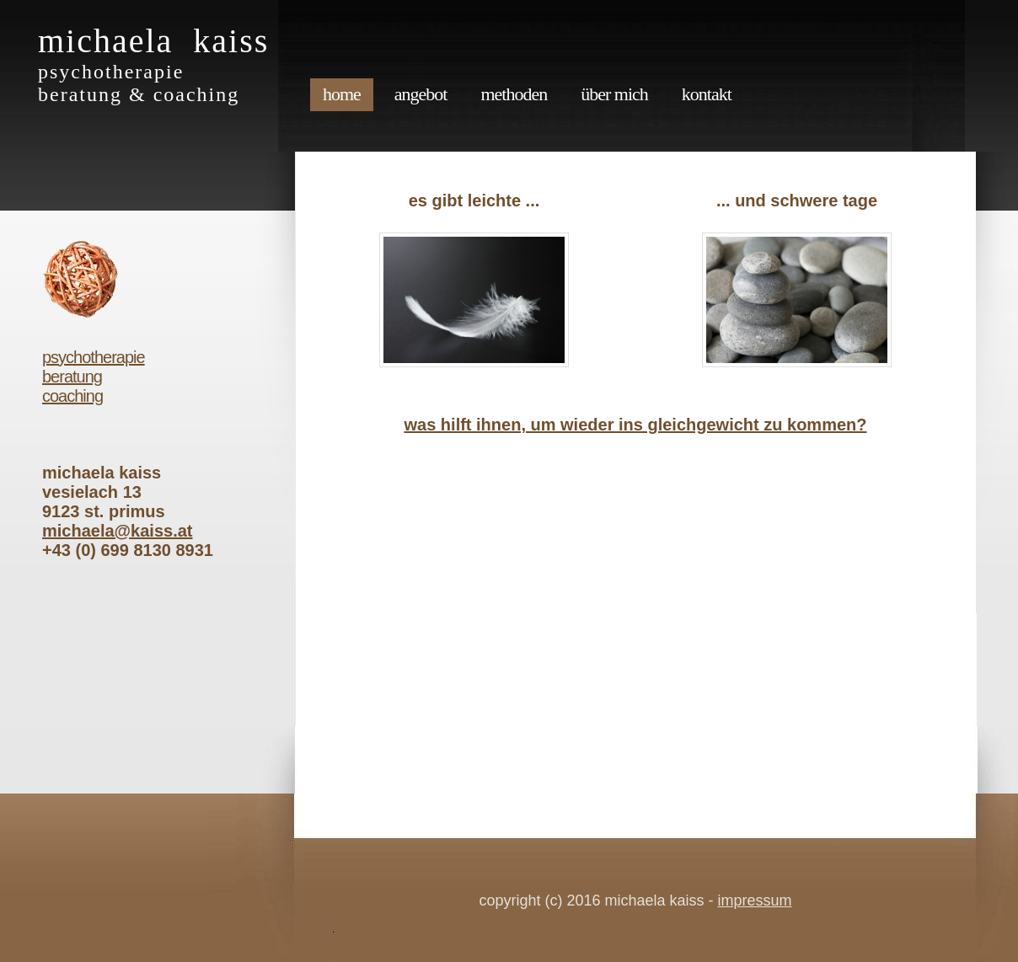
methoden (513, 93)
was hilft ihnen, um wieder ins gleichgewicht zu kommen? (636, 424)
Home (342, 93)
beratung (72, 376)
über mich (614, 93)
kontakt (706, 93)
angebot (420, 93)
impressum (755, 900)
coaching (72, 396)
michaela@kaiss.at (117, 530)
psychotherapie (93, 357)
